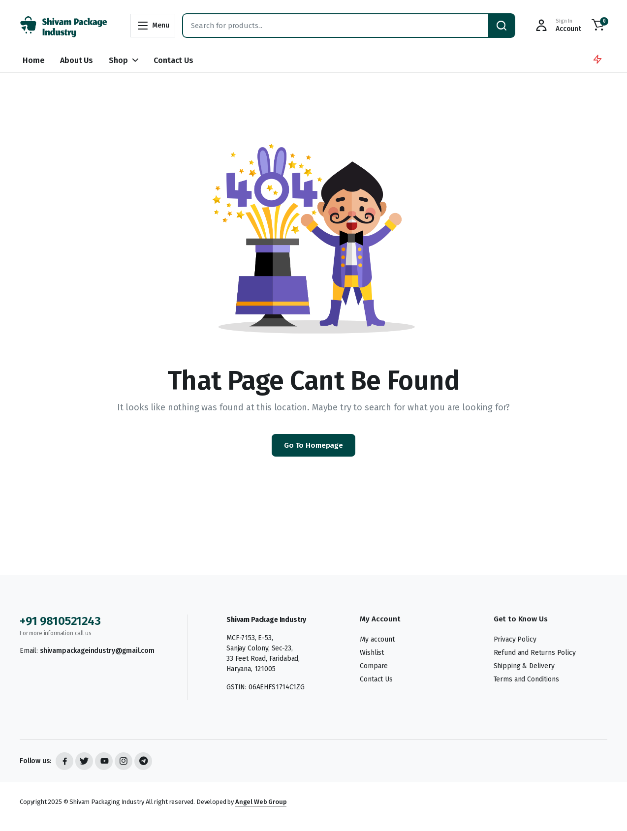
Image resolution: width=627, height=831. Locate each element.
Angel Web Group (261, 801)
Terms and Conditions (526, 679)
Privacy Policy (515, 639)
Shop (118, 60)
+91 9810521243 (60, 621)
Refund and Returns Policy (535, 652)
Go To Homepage (313, 445)
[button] (598, 25)
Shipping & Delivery (524, 666)
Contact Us (173, 60)
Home (33, 60)
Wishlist (372, 652)
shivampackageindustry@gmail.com (97, 650)
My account (377, 639)
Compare (374, 666)
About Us (76, 60)
